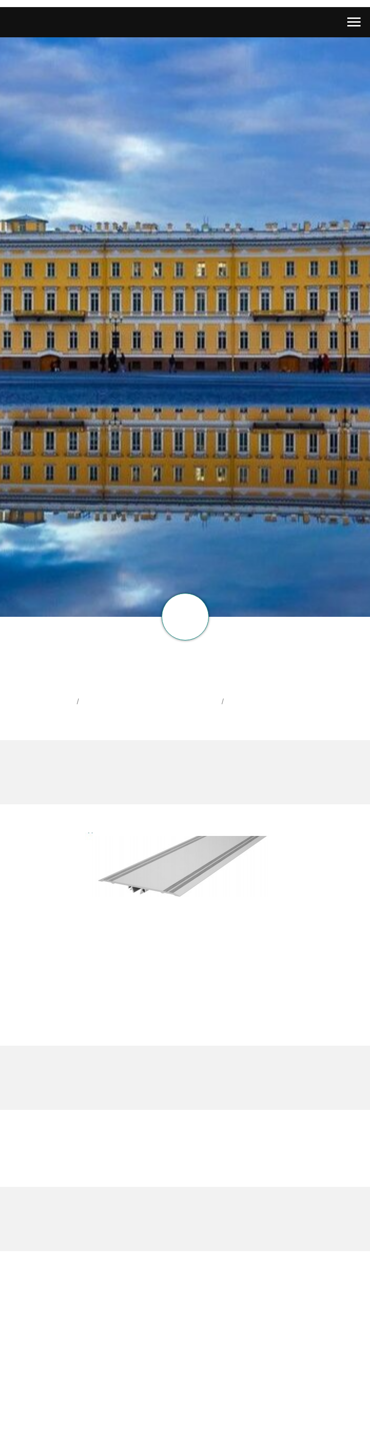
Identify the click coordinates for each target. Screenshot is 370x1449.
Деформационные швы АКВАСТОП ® (151, 702)
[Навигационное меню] (354, 22)
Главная (57, 702)
